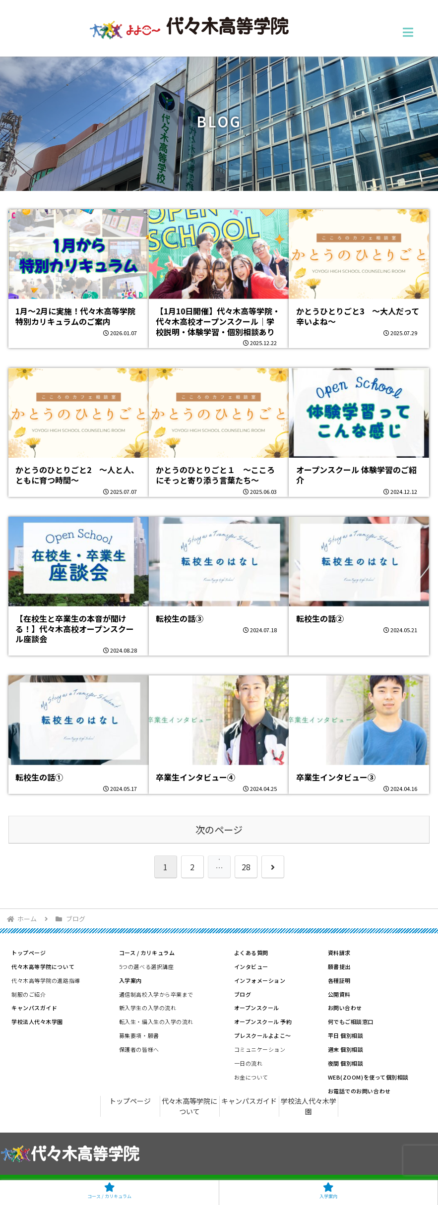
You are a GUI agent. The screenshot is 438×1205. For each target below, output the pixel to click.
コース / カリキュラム (147, 953)
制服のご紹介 (28, 994)
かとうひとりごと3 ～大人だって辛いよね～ (357, 316)
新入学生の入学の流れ (148, 1008)
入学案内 (130, 980)
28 (246, 867)
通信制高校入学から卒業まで (156, 994)
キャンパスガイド (34, 1008)
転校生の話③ (179, 618)
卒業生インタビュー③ (335, 777)
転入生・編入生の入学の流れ (156, 1021)
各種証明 (339, 980)
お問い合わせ (345, 1008)
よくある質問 (251, 953)
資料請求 (339, 953)
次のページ (219, 830)
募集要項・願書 (139, 1035)
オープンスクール (256, 1008)
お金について (251, 1077)
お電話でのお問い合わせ (359, 1091)
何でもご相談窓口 (351, 1021)
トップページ (28, 953)
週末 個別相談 (346, 1049)
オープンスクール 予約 (263, 1021)
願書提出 (339, 966)
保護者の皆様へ (139, 1049)
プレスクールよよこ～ (263, 1035)
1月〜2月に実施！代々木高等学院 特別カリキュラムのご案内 (75, 316)
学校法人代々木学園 (37, 1021)
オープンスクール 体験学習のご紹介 (356, 475)
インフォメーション (260, 980)
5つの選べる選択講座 (146, 966)
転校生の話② (320, 618)
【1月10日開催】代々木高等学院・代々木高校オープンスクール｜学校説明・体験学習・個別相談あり (218, 321)
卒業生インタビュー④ (195, 777)
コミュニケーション (260, 1049)
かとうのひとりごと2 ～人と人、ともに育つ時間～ (77, 475)
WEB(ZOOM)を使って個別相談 (368, 1077)
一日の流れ (248, 1063)
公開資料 (339, 994)
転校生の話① (39, 777)
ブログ (242, 994)
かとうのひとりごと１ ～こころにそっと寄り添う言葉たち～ (215, 475)
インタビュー (251, 966)
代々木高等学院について (42, 966)
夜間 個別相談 (346, 1063)
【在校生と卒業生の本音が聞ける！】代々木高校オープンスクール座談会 (74, 628)
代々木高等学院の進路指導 (45, 980)
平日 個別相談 (346, 1035)
